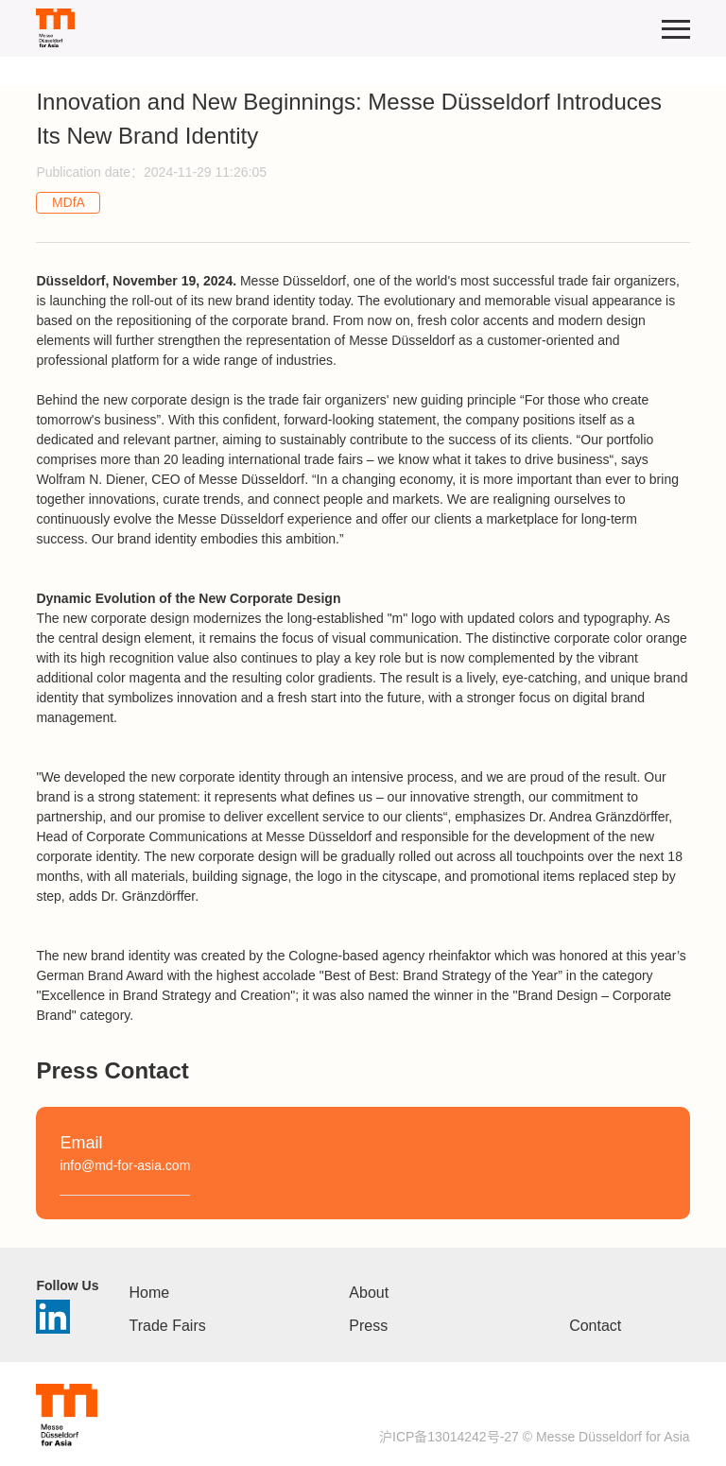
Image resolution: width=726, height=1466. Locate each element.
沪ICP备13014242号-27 (449, 1436)
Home (150, 1293)
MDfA (68, 202)
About (369, 1293)
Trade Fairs (168, 1326)
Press (368, 1326)
